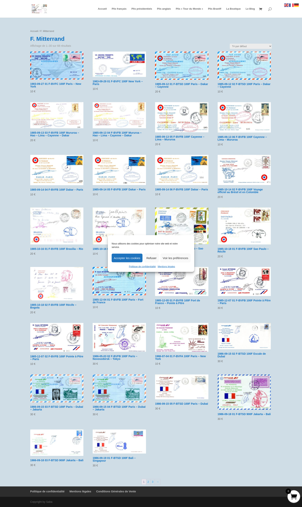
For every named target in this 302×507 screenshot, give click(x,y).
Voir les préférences (175, 257)
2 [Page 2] (148, 481)
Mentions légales (166, 266)
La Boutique (233, 9)
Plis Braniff (214, 9)
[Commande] (251, 46)
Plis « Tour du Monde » (189, 9)
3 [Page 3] (152, 481)
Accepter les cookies (127, 257)
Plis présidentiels (142, 9)
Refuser (151, 257)
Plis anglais (164, 9)
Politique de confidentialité (142, 266)
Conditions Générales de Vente (116, 491)
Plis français (119, 9)
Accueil (102, 9)
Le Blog (250, 9)
